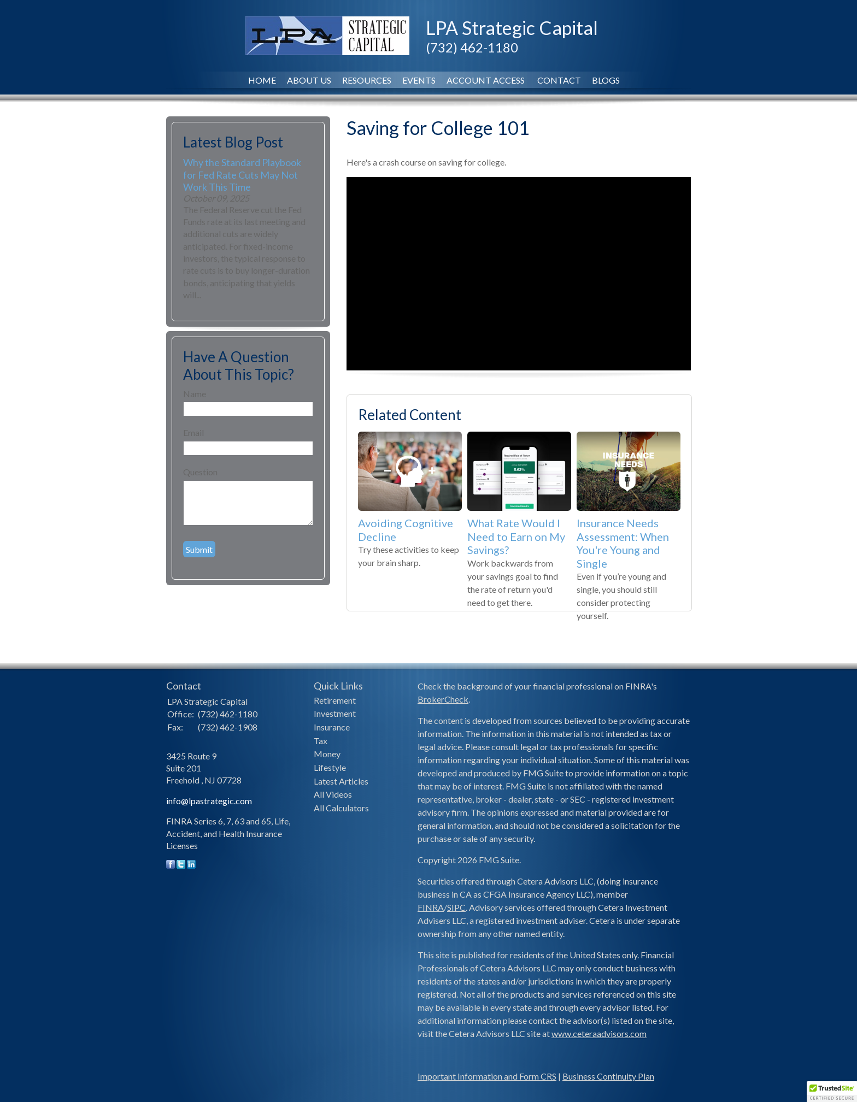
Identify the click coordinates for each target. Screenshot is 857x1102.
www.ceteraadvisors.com (599, 1033)
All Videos (333, 794)
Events (419, 80)
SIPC (456, 907)
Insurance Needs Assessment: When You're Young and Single (623, 543)
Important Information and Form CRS (487, 1076)
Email (193, 432)
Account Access (486, 80)
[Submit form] (199, 549)
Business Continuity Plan (608, 1076)
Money (327, 754)
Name (194, 393)
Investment (335, 713)
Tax (320, 740)
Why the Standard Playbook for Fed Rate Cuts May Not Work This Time (242, 174)
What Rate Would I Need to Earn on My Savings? (516, 536)
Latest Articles (341, 781)
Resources (366, 80)
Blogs (606, 80)
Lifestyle (330, 767)
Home (262, 80)
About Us (309, 80)
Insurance (332, 727)
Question (200, 472)
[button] (832, 1091)
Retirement (335, 700)
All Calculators (341, 808)
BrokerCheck (443, 699)
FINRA (431, 907)
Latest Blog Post (233, 142)
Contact (559, 80)
